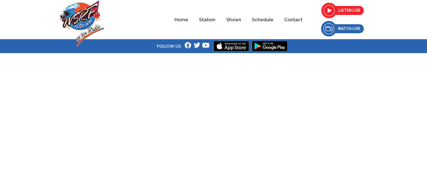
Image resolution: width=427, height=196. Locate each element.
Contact (293, 19)
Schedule (262, 19)
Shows (233, 19)
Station (207, 19)
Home (181, 19)
